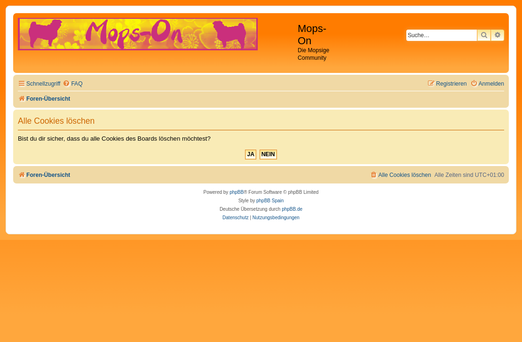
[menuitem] (72, 84)
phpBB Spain (270, 200)
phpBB (236, 192)
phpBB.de (292, 209)
